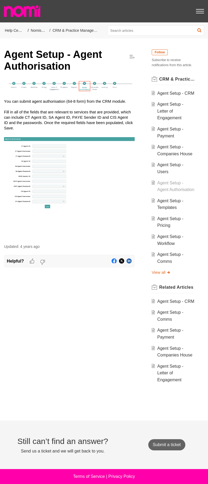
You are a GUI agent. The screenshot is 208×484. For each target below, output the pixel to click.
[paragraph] (69, 158)
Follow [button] (160, 52)
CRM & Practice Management (77, 30)
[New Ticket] (166, 444)
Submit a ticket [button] (167, 444)
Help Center (15, 30)
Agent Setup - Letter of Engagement (170, 111)
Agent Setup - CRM (175, 93)
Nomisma (38, 30)
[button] (199, 30)
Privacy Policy (121, 476)
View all (161, 272)
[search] (155, 30)
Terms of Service (89, 476)
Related (176, 287)
